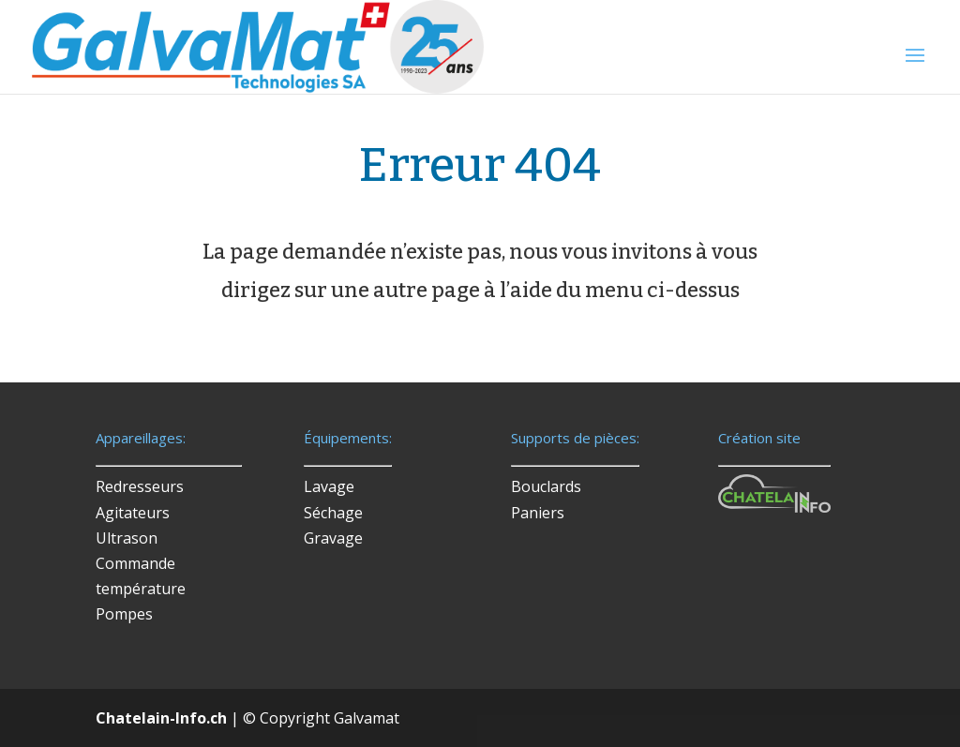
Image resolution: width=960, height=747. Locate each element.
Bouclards (546, 486)
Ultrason (127, 538)
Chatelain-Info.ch (161, 718)
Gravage (333, 538)
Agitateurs (133, 512)
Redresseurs (140, 486)
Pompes (124, 614)
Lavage (329, 486)
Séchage (333, 512)
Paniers (537, 512)
